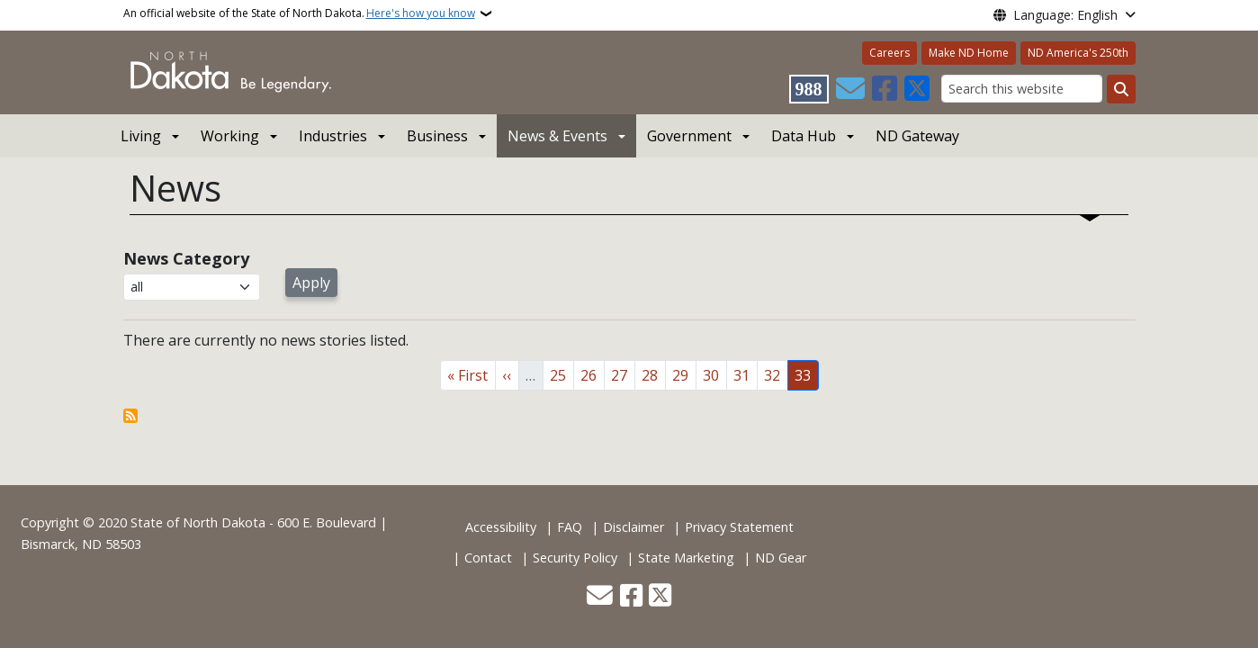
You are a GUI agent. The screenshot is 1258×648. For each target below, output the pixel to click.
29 (683, 374)
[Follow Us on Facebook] (884, 89)
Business (437, 136)
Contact (488, 557)
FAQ (569, 527)
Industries (333, 136)
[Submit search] (1121, 89)
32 (775, 374)
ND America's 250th (1078, 52)
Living (141, 136)
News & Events (557, 136)
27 (622, 374)
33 (806, 374)
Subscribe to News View (130, 416)
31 (745, 374)
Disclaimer (633, 527)
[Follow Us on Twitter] (917, 89)
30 (714, 374)
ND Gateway (917, 136)
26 (592, 374)
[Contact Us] (850, 89)
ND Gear (780, 557)
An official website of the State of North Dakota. (299, 13)
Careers (889, 52)
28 (653, 374)
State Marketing (686, 557)
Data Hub (803, 136)
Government (689, 136)
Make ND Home (969, 52)
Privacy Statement (739, 527)
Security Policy (575, 557)
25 (561, 374)
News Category (186, 258)
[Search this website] (1021, 89)
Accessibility (500, 527)
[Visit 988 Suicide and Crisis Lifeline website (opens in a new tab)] (809, 89)
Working (230, 136)
